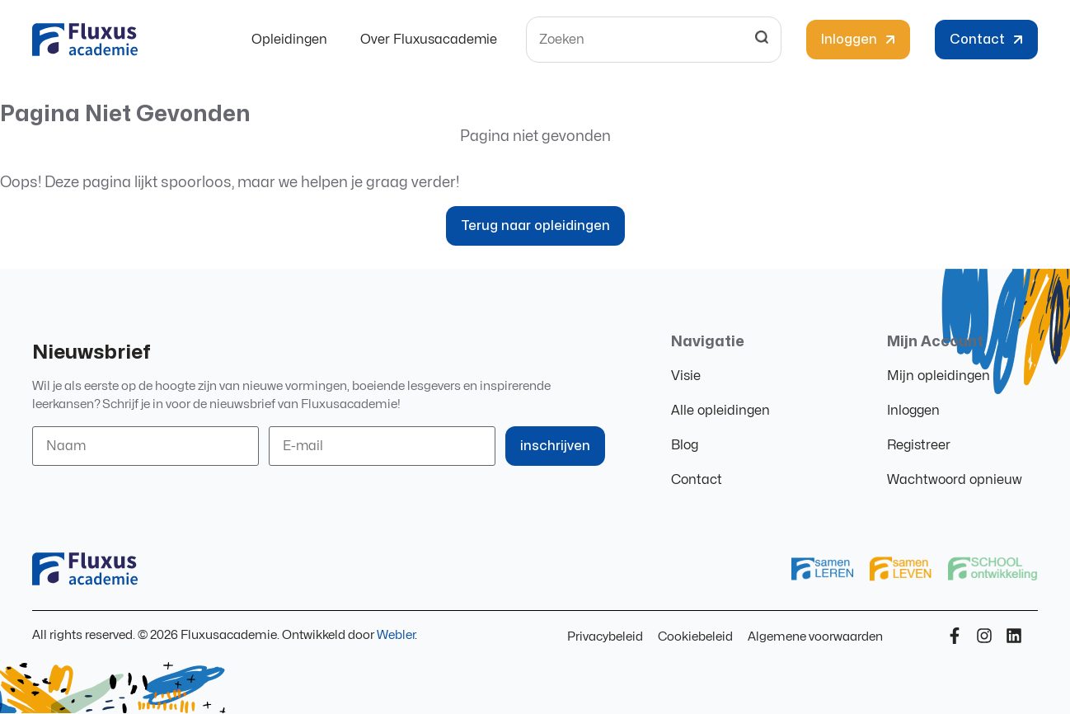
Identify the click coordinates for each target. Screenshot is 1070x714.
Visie (686, 376)
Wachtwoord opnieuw (954, 479)
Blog (684, 445)
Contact (696, 479)
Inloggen (913, 410)
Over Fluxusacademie (428, 39)
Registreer (918, 445)
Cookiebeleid (695, 637)
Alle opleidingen (720, 410)
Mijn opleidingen (938, 376)
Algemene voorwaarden (815, 637)
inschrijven (555, 446)
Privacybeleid (605, 637)
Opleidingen (289, 39)
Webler (396, 635)
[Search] (761, 39)
